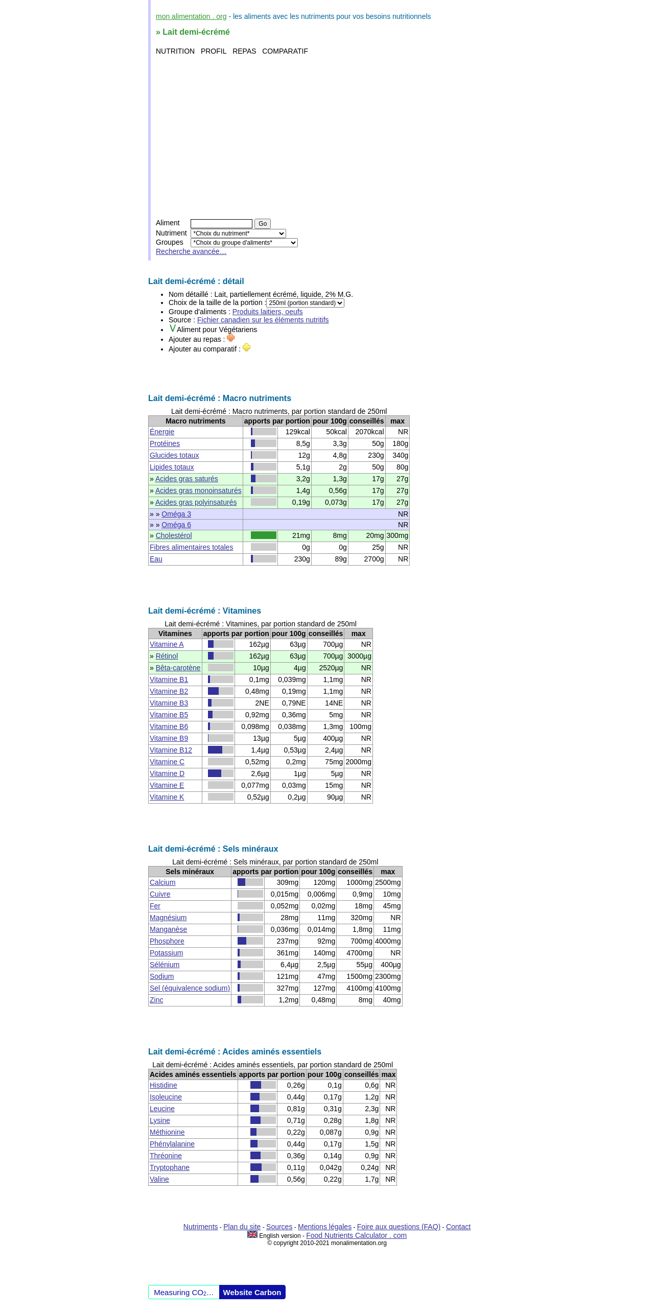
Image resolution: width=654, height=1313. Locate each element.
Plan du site (242, 1227)
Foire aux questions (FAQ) (398, 1227)
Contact (458, 1227)
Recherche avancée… (191, 251)
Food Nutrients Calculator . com (356, 1235)
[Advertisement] (328, 136)
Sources (279, 1227)
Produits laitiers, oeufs (267, 312)
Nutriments (200, 1227)
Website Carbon (252, 1292)
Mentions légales (325, 1227)
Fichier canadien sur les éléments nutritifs (263, 320)
